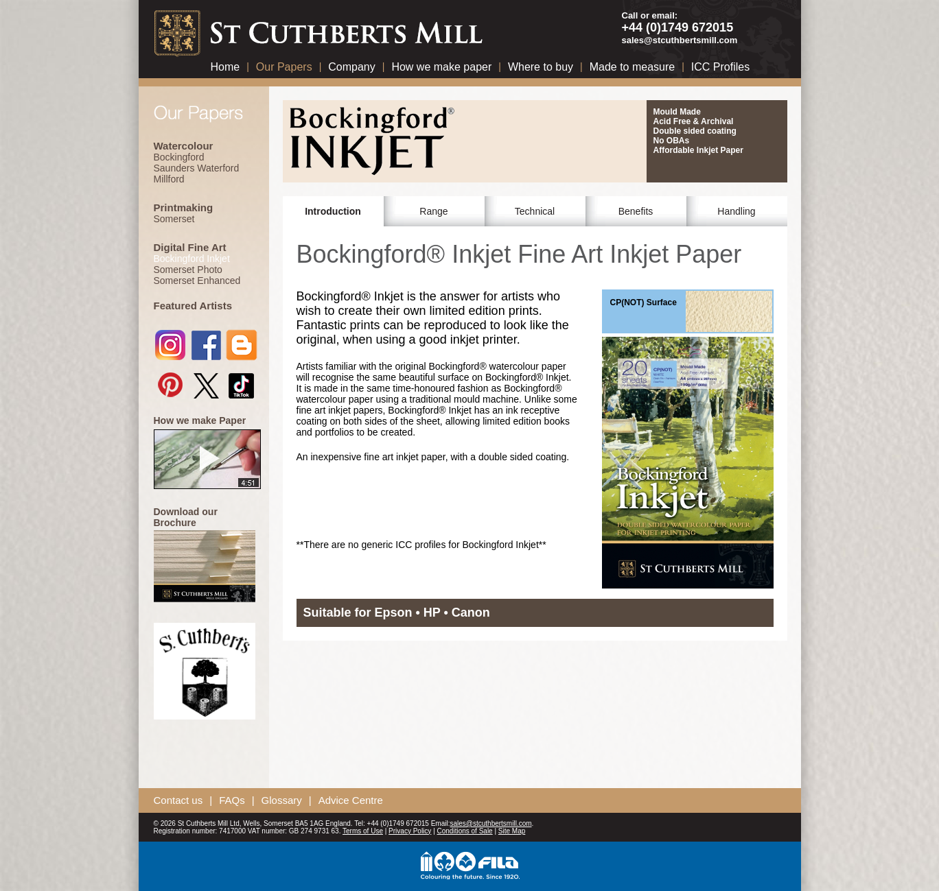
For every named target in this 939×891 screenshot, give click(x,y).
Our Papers (284, 67)
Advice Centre (350, 800)
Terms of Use (363, 831)
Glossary (282, 800)
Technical (535, 211)
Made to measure (632, 67)
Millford (169, 179)
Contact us (178, 800)
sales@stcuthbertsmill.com (680, 40)
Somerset (174, 218)
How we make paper (441, 67)
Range (433, 211)
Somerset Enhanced (197, 280)
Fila (470, 866)
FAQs (232, 800)
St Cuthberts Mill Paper (322, 30)
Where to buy (540, 67)
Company (351, 67)
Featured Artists (193, 305)
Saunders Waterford (197, 168)
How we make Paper (200, 420)
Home (225, 67)
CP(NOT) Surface (643, 302)
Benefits (635, 211)
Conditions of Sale (465, 831)
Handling (736, 211)
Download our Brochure (186, 517)
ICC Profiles (720, 67)
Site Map (511, 831)
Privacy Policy (410, 831)
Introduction (333, 211)
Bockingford (179, 157)
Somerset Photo (188, 269)
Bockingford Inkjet (192, 258)
